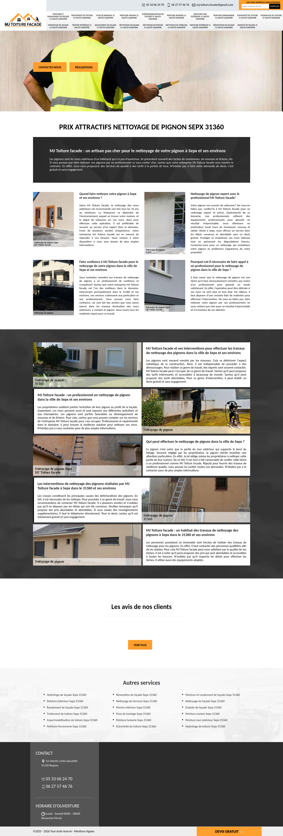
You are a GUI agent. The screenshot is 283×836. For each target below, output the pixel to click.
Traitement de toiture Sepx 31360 (67, 714)
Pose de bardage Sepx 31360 (133, 714)
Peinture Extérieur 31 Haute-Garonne (200, 26)
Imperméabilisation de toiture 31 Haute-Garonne (153, 16)
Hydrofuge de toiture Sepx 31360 (205, 726)
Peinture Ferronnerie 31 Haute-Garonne (223, 16)
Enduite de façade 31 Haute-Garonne (247, 26)
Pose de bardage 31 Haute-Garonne (105, 16)
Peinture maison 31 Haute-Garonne (129, 16)
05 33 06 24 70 (153, 4)
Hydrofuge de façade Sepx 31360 (66, 695)
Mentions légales (84, 831)
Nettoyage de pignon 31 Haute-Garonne (153, 26)
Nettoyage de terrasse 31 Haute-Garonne (176, 26)
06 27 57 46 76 (178, 4)
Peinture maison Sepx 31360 (202, 714)
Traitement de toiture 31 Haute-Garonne (82, 16)
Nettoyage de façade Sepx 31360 (205, 701)
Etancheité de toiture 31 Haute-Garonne (247, 16)
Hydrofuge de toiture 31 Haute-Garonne (271, 16)
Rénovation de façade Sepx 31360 (136, 695)
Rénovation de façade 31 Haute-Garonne (223, 26)
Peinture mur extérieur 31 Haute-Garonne (200, 16)
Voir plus (140, 645)
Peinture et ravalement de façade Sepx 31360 (212, 695)
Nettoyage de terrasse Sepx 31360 (136, 701)
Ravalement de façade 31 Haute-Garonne (105, 26)
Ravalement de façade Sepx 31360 (67, 707)
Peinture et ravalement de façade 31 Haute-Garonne (58, 16)
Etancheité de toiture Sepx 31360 (136, 726)
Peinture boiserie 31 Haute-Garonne (176, 16)
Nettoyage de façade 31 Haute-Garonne (129, 26)
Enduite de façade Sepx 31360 (203, 707)
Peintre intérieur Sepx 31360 (133, 707)
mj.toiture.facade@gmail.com (213, 4)
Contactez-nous (50, 67)
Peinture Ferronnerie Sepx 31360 (66, 726)
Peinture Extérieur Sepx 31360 (65, 701)
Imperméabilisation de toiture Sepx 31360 (72, 720)
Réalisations (83, 67)
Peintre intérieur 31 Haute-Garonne (81, 26)
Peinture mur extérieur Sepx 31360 (206, 720)
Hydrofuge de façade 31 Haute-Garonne (58, 26)
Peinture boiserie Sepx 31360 (133, 720)
